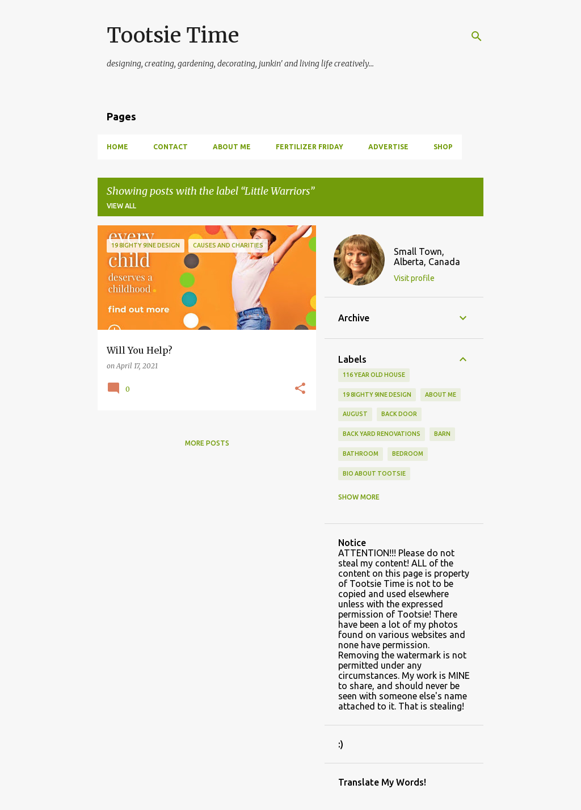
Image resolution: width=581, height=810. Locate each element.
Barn (442, 433)
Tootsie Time (173, 35)
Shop (443, 146)
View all (121, 205)
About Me (232, 146)
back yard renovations (381, 433)
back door (399, 413)
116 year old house (374, 374)
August (355, 413)
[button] (300, 389)
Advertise (388, 146)
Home (117, 146)
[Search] (476, 36)
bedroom (407, 453)
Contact (170, 146)
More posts (207, 443)
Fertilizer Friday (309, 146)
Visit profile (414, 278)
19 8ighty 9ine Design (377, 394)
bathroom (360, 453)
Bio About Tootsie (374, 473)
